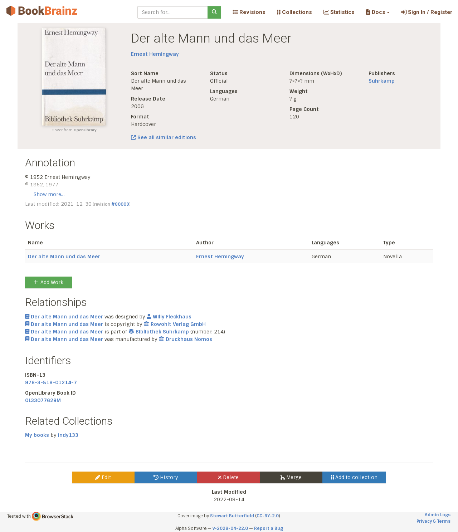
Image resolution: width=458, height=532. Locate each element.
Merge (291, 477)
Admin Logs (437, 515)
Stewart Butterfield (232, 516)
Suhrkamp (382, 81)
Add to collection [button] (354, 477)
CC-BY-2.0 (268, 516)
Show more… (49, 194)
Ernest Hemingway (155, 54)
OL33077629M (43, 400)
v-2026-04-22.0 (230, 528)
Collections (294, 12)
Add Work (48, 282)
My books (37, 435)
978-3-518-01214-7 (51, 382)
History (166, 477)
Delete (228, 477)
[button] (377, 12)
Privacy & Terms (433, 521)
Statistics (339, 12)
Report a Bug (268, 528)
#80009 (120, 204)
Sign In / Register (426, 12)
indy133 (68, 435)
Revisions (249, 12)
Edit (103, 477)
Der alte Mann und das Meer (64, 256)
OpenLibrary (85, 130)
